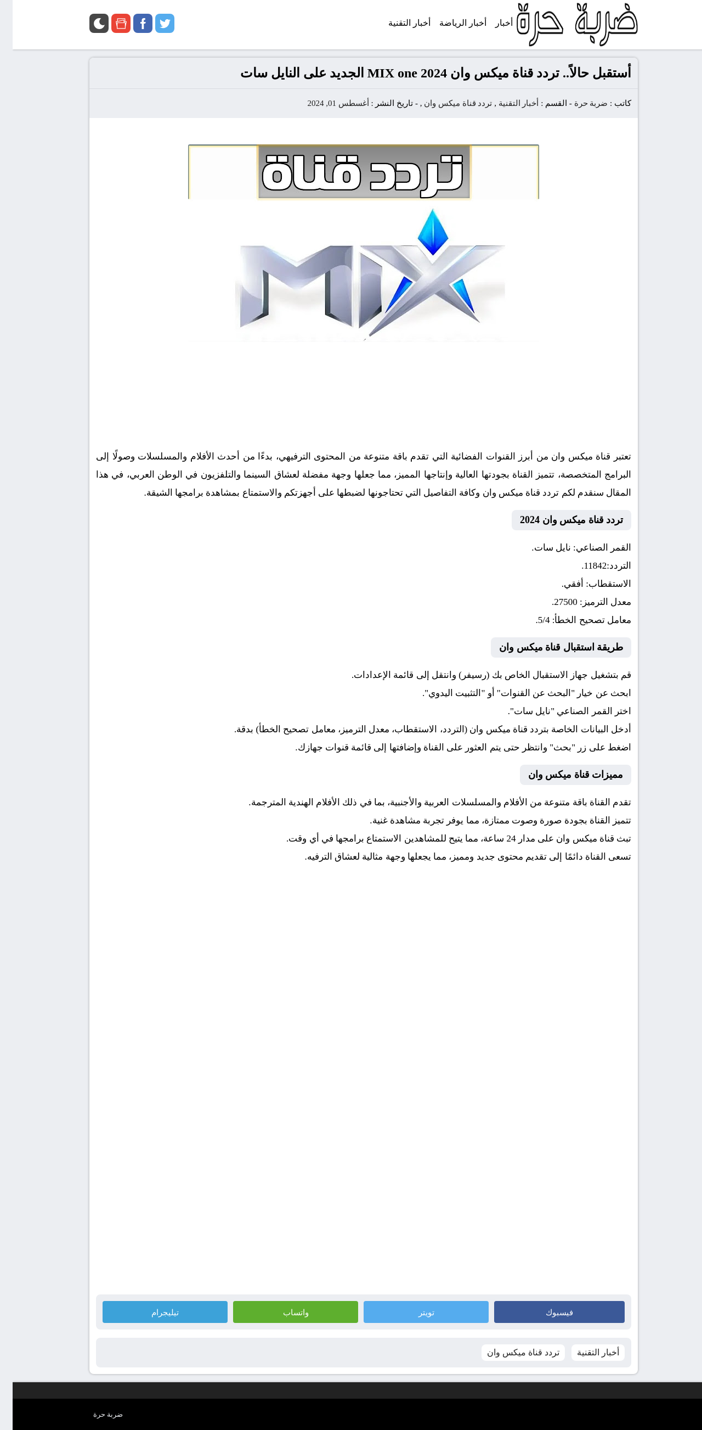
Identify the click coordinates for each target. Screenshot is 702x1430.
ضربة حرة (579, 103)
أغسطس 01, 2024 (325, 103)
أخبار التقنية (506, 103)
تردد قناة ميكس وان (445, 103)
